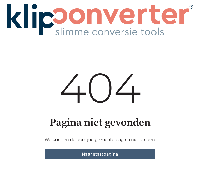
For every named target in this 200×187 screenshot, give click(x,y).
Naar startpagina (100, 154)
